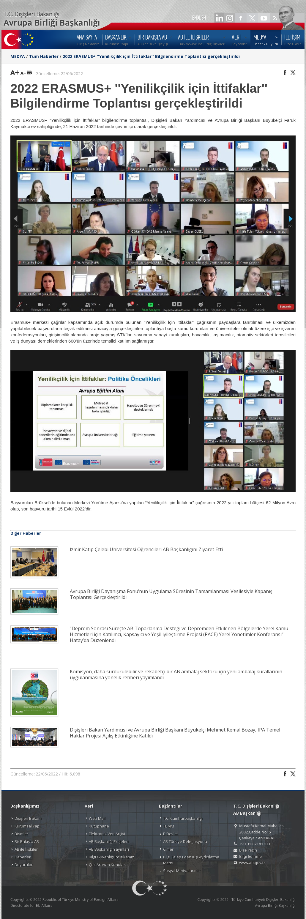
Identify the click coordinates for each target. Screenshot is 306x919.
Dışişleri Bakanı (28, 818)
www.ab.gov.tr (252, 862)
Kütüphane (99, 826)
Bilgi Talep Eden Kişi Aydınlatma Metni (191, 860)
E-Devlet (170, 833)
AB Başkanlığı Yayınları (109, 849)
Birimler (21, 833)
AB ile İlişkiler (26, 849)
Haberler (23, 857)
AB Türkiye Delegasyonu (185, 841)
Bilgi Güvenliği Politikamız (111, 857)
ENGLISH (199, 18)
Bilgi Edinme (250, 856)
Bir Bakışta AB (27, 841)
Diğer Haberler (25, 533)
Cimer (168, 849)
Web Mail (97, 818)
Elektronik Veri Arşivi (107, 833)
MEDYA (17, 56)
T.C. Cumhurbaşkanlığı (183, 818)
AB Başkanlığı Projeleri (109, 841)
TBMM (168, 826)
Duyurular (24, 864)
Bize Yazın (248, 850)
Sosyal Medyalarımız (182, 870)
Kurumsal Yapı (27, 826)
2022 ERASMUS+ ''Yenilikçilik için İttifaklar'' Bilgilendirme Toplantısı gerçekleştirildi (151, 56)
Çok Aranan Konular (107, 864)
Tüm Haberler (44, 56)
